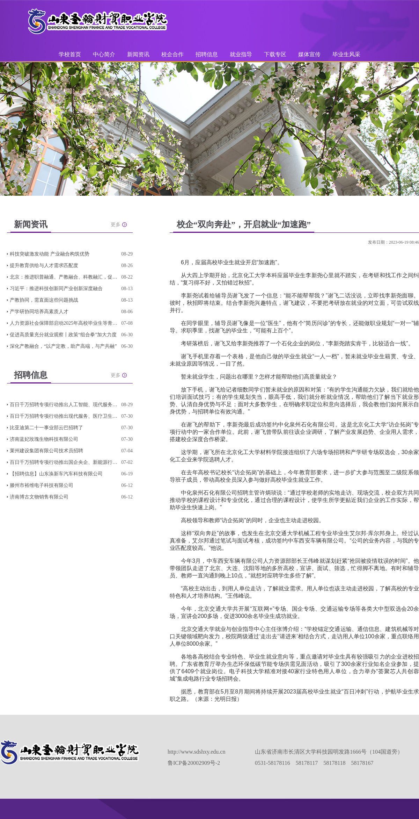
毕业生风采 (346, 54)
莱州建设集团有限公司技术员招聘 (46, 450)
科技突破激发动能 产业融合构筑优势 (49, 254)
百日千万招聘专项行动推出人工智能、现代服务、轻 (64, 404)
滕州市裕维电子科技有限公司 (41, 485)
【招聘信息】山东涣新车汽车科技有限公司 (56, 473)
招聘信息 (207, 54)
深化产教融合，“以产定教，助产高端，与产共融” (63, 346)
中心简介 (104, 54)
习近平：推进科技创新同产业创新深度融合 (56, 288)
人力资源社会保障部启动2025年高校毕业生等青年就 (64, 323)
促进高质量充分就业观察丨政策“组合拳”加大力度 (63, 334)
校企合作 (172, 54)
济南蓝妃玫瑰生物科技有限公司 (44, 439)
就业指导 (241, 54)
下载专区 (275, 54)
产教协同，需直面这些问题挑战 (44, 300)
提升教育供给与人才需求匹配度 (44, 265)
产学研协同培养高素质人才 (39, 311)
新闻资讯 (138, 54)
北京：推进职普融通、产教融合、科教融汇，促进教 (64, 277)
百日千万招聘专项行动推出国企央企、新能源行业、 (64, 462)
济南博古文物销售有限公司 (39, 497)
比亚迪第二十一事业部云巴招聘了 (46, 427)
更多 (115, 224)
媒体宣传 (309, 54)
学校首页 (70, 54)
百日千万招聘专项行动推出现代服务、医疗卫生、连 (64, 416)
